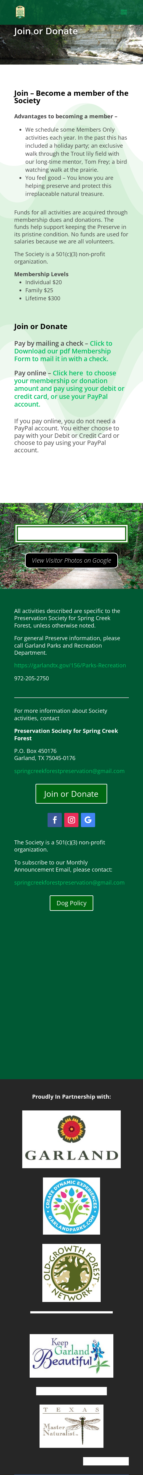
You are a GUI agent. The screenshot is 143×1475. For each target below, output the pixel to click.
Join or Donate (71, 793)
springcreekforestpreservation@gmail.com (69, 771)
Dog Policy (71, 903)
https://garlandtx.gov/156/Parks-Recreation (70, 665)
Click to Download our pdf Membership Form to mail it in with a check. (63, 351)
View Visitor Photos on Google (71, 560)
